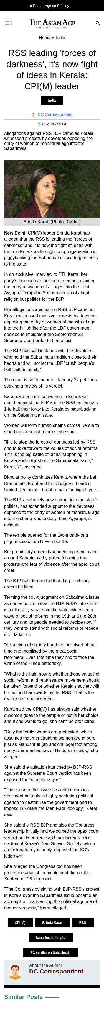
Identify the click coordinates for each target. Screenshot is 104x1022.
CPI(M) (20, 923)
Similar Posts (23, 996)
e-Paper (36, 6)
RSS (83, 923)
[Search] (98, 23)
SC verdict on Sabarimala (50, 953)
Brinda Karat (52, 923)
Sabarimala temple (51, 938)
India (52, 101)
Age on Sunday (57, 6)
